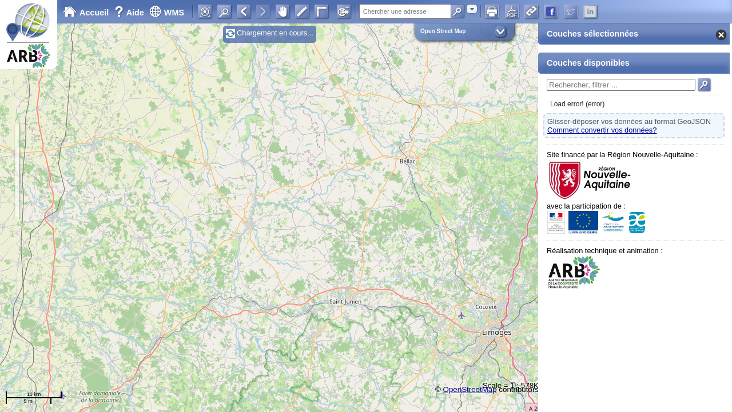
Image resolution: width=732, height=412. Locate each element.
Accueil (86, 12)
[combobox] (472, 9)
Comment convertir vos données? (602, 130)
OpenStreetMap (470, 389)
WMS (166, 12)
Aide (130, 12)
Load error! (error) (577, 104)
